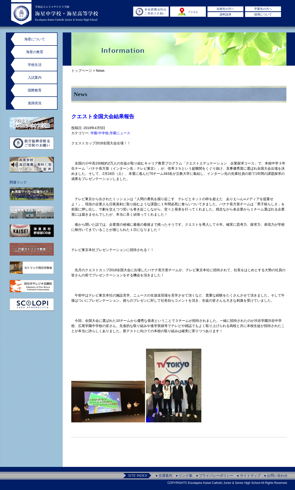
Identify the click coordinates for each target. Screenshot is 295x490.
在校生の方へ (225, 9)
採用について (263, 14)
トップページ (81, 71)
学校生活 (35, 65)
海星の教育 (34, 52)
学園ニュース (120, 133)
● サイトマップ (248, 475)
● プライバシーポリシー (214, 475)
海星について (34, 39)
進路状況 (35, 103)
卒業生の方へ (263, 9)
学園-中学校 (99, 133)
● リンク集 (184, 475)
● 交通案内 (164, 475)
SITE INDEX (137, 475)
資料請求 (225, 14)
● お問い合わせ (276, 475)
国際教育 (35, 90)
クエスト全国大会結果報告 (102, 116)
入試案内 (35, 77)
